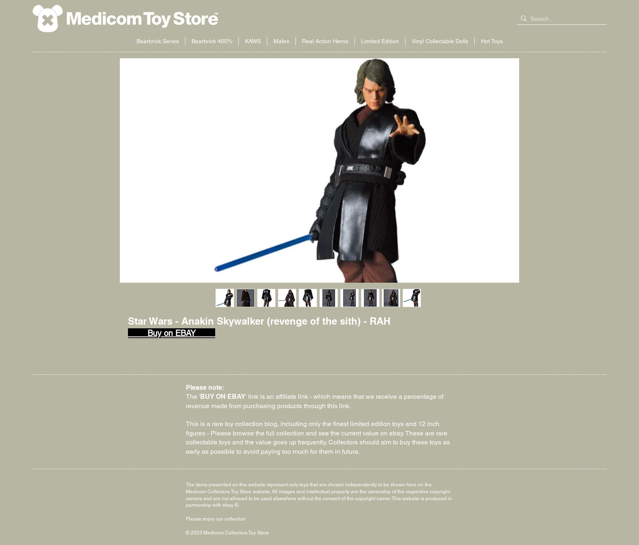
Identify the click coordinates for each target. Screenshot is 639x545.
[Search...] (560, 19)
